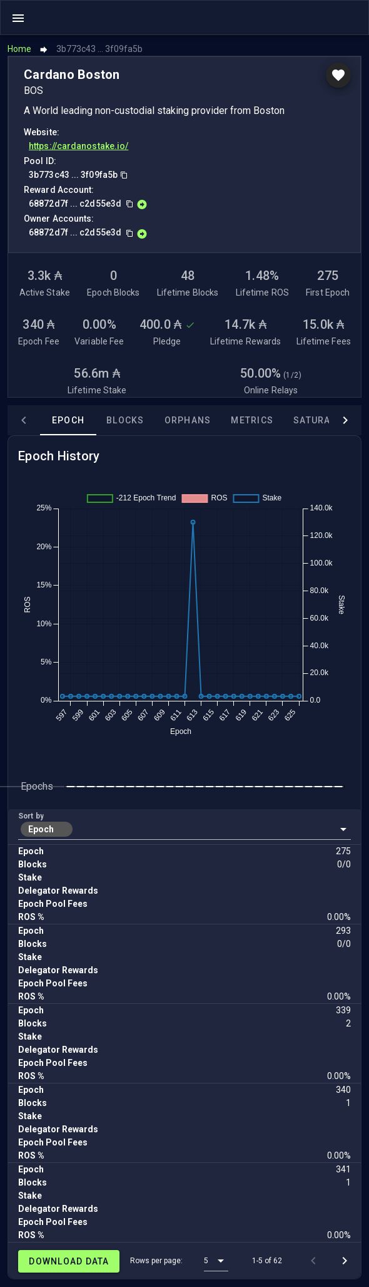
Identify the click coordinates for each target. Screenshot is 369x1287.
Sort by (31, 816)
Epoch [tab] (68, 420)
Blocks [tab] (125, 420)
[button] (184, 829)
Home (19, 49)
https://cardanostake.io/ (78, 146)
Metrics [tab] (252, 420)
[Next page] (344, 1260)
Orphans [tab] (187, 420)
